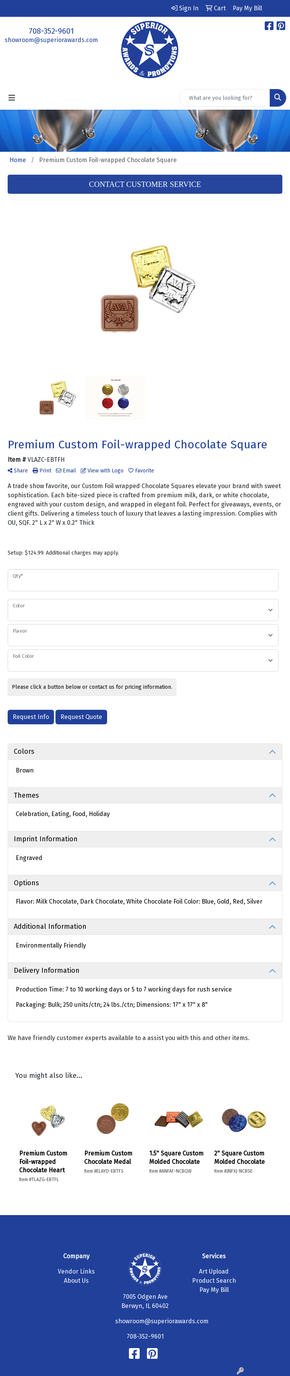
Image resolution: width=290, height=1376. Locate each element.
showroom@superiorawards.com (51, 40)
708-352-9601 (51, 31)
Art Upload (214, 1271)
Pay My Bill (214, 1289)
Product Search (214, 1280)
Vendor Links (76, 1271)
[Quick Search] (224, 98)
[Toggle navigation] (12, 97)
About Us (76, 1280)
